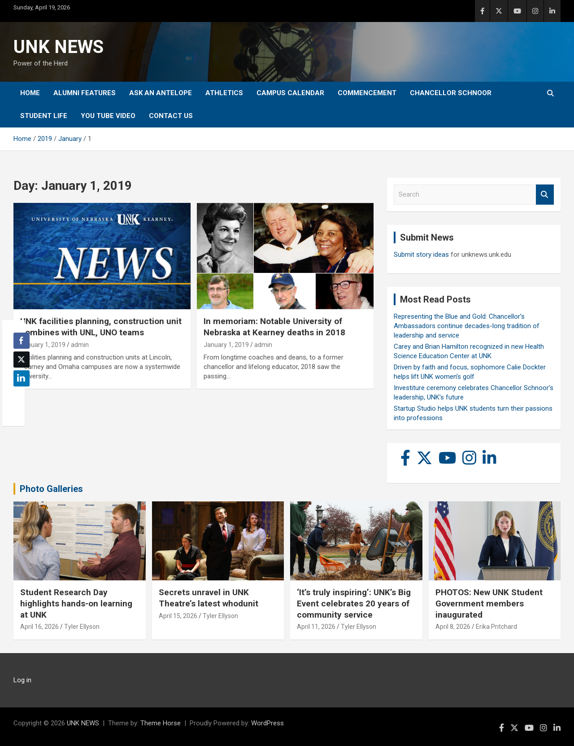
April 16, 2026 (39, 626)
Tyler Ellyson (82, 626)
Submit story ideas (421, 254)
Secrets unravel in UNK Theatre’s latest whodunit (208, 598)
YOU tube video (108, 116)
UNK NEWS (58, 46)
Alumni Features (84, 93)
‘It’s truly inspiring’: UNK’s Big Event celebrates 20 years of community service (354, 603)
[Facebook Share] (21, 341)
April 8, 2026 (452, 626)
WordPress (267, 723)
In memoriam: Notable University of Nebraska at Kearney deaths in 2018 (274, 327)
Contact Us (171, 116)
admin (80, 344)
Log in (22, 680)
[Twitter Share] (21, 359)
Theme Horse (160, 723)
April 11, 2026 (316, 626)
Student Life (43, 116)
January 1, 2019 (42, 344)
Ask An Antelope (160, 93)
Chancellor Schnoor (450, 93)
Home (30, 93)
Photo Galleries (51, 488)
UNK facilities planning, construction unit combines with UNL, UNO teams (101, 327)
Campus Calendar (290, 93)
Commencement (367, 93)
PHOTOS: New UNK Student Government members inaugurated (489, 603)
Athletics (224, 93)
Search (545, 194)
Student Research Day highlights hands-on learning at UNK (76, 603)
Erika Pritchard (496, 626)
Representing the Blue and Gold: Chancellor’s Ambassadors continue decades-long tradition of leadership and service (466, 325)
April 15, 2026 (178, 615)
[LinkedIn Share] (21, 378)
